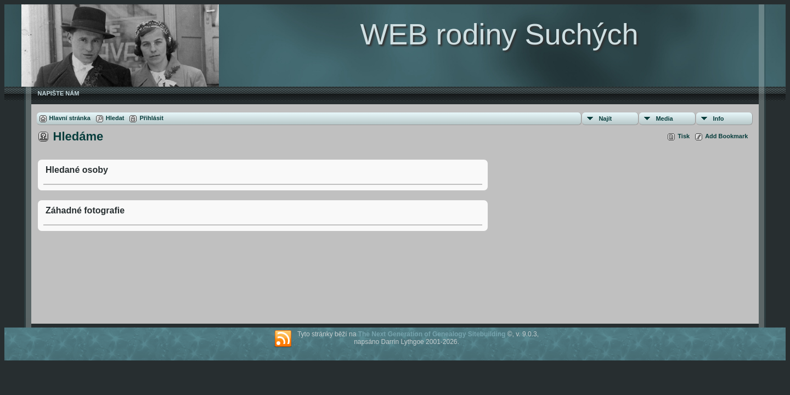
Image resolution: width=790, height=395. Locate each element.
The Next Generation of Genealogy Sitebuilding (432, 334)
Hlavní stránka (70, 118)
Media (664, 118)
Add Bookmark (726, 136)
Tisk (684, 136)
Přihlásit (151, 118)
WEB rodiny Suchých (499, 34)
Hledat (115, 118)
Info (718, 118)
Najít (605, 118)
